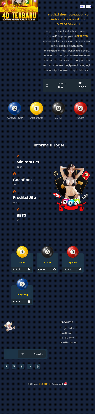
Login (82, 6)
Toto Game (67, 337)
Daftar (88, 6)
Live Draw (66, 333)
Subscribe (32, 354)
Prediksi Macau (69, 342)
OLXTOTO (82, 36)
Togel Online (68, 328)
